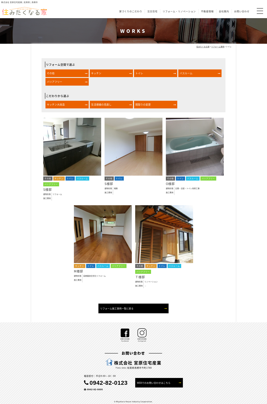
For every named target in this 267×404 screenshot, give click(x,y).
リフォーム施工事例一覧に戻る (117, 308)
